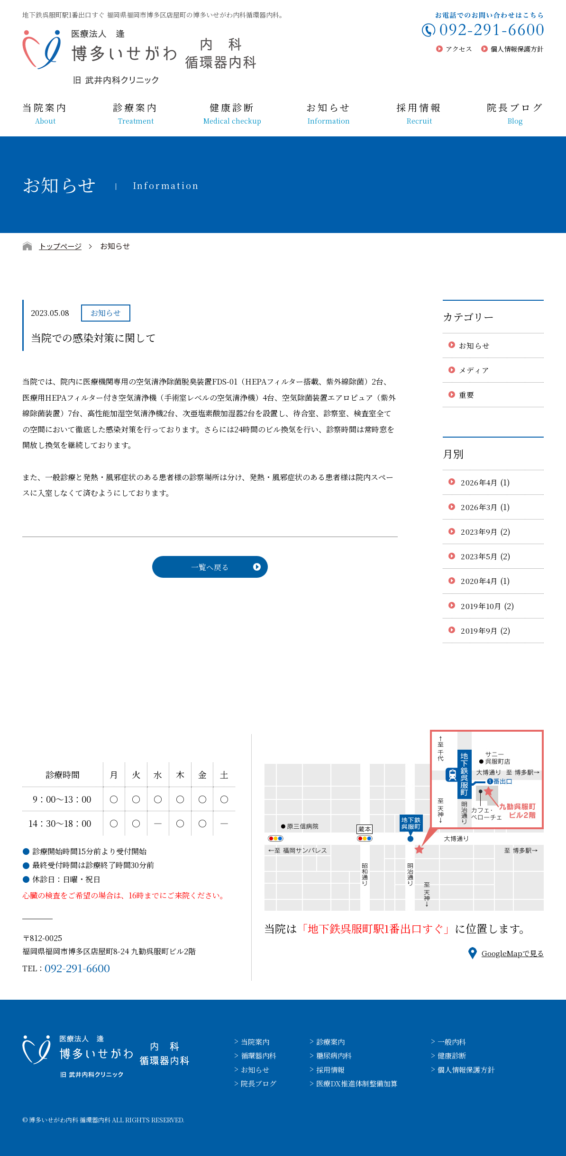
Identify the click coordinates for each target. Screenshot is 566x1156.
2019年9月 (479, 630)
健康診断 (232, 113)
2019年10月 (481, 605)
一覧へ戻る (210, 567)
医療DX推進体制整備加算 (362, 1083)
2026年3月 (479, 507)
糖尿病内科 (337, 1055)
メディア (474, 370)
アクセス (459, 49)
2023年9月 (479, 531)
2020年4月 (480, 580)
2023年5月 (479, 556)
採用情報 (419, 113)
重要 (467, 394)
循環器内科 (260, 1055)
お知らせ (328, 113)
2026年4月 (480, 482)
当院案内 (45, 113)
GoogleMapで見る (511, 953)
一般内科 (460, 1041)
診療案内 (135, 113)
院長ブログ (515, 113)
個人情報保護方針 (517, 49)
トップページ (61, 245)
